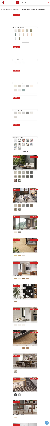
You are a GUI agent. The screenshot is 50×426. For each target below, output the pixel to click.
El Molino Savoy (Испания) (7, 268)
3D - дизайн (37, 383)
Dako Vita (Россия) (6, 290)
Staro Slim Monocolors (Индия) (8, 56)
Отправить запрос (36, 389)
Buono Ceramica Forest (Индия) (8, 359)
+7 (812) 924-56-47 (25, 416)
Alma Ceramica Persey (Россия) (32, 333)
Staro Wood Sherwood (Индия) (32, 25)
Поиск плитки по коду (37, 391)
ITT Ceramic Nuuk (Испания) (8, 225)
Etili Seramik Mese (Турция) (31, 203)
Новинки (13, 381)
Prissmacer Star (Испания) (7, 203)
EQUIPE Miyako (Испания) (7, 25)
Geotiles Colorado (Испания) (32, 247)
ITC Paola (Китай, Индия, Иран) (32, 290)
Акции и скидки (13, 383)
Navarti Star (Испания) (30, 225)
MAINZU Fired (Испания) (7, 247)
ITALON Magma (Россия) (31, 82)
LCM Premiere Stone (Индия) (8, 333)
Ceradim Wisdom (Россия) (7, 160)
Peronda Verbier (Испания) (31, 359)
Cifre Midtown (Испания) (31, 268)
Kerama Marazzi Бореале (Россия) (9, 113)
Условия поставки (13, 389)
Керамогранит (36, 385)
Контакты (13, 391)
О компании (13, 378)
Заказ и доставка (13, 387)
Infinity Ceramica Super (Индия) (32, 160)
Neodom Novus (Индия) (31, 113)
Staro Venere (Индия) (30, 56)
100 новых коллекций (36, 381)
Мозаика (37, 387)
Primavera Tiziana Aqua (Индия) (8, 312)
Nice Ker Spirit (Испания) (31, 312)
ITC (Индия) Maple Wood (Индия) (9, 182)
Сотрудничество (13, 385)
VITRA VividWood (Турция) (7, 139)
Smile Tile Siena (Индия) (7, 82)
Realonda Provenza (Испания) (32, 182)
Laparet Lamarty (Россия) (31, 139)
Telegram (25, 419)
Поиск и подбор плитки (37, 378)
